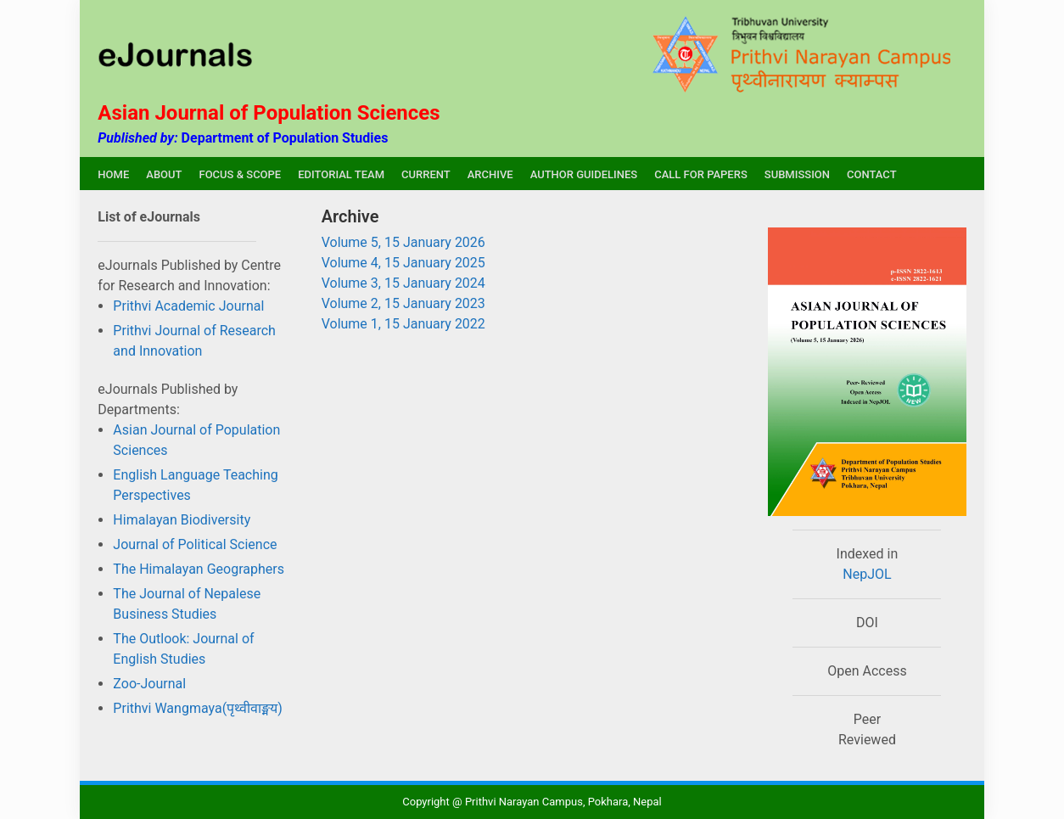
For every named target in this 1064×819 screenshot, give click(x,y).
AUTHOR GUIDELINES (584, 174)
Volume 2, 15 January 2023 (403, 303)
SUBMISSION (797, 174)
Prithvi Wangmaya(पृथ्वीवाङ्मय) (197, 708)
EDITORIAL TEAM (341, 174)
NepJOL (867, 574)
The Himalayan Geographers (198, 569)
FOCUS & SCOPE (240, 174)
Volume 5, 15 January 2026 (403, 242)
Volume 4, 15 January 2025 (403, 263)
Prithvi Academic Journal (188, 306)
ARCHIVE (490, 174)
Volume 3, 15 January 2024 (403, 283)
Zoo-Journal (149, 684)
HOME (113, 174)
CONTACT (872, 174)
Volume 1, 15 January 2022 (403, 324)
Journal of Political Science (195, 544)
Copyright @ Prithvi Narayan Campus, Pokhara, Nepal (531, 801)
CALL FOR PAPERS (701, 174)
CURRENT (426, 174)
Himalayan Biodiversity (181, 520)
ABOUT (164, 174)
